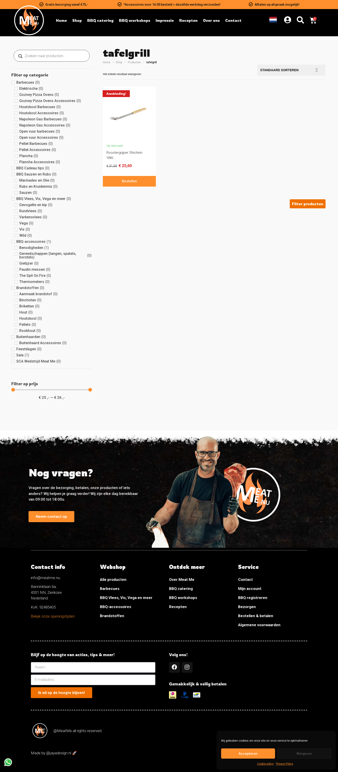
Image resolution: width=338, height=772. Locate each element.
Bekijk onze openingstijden (53, 616)
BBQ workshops (183, 597)
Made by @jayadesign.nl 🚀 (54, 753)
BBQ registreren (252, 597)
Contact (245, 579)
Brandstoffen (112, 616)
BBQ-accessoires (115, 606)
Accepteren (248, 754)
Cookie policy (265, 763)
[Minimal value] (51, 390)
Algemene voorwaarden (259, 625)
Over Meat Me (181, 579)
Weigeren (304, 754)
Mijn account (249, 588)
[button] (308, 203)
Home (106, 62)
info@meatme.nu (45, 577)
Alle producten (113, 579)
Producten (134, 62)
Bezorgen (247, 606)
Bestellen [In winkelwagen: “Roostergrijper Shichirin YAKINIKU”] (129, 181)
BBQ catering (181, 588)
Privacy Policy (284, 763)
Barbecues (109, 588)
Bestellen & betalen (255, 616)
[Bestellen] (291, 70)
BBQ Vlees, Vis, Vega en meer (126, 597)
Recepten (178, 606)
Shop (119, 62)
